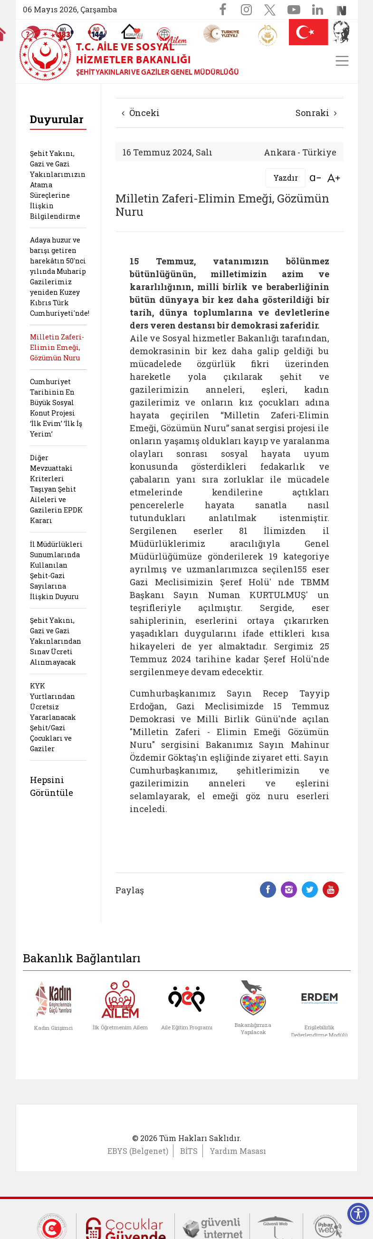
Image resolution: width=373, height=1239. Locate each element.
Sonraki (316, 112)
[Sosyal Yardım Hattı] (97, 32)
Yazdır (285, 178)
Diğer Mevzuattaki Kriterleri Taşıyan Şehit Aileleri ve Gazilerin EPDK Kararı (56, 489)
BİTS (189, 1151)
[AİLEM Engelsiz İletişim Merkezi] (172, 36)
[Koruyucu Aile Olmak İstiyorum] (132, 31)
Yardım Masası (238, 1151)
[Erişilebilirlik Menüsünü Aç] (358, 1214)
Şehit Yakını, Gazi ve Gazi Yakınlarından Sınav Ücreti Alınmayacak (55, 641)
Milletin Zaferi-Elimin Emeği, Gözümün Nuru (57, 347)
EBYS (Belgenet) (137, 1151)
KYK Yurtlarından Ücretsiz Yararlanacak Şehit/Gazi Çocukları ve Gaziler (53, 717)
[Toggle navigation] (342, 60)
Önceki (141, 112)
